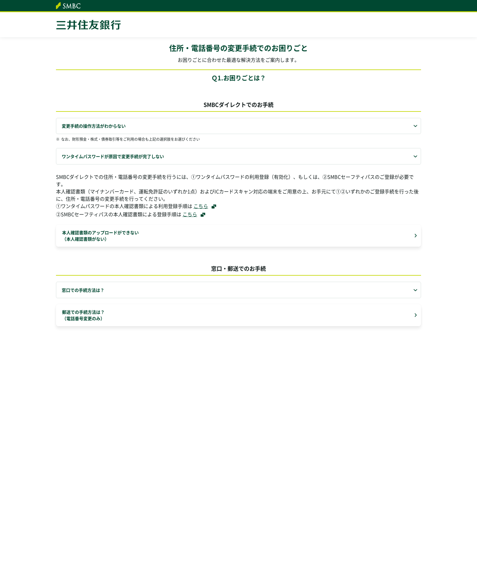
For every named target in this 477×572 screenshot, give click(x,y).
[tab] (238, 126)
